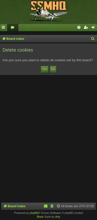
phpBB (34, 212)
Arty (57, 216)
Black (40, 216)
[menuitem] (12, 27)
